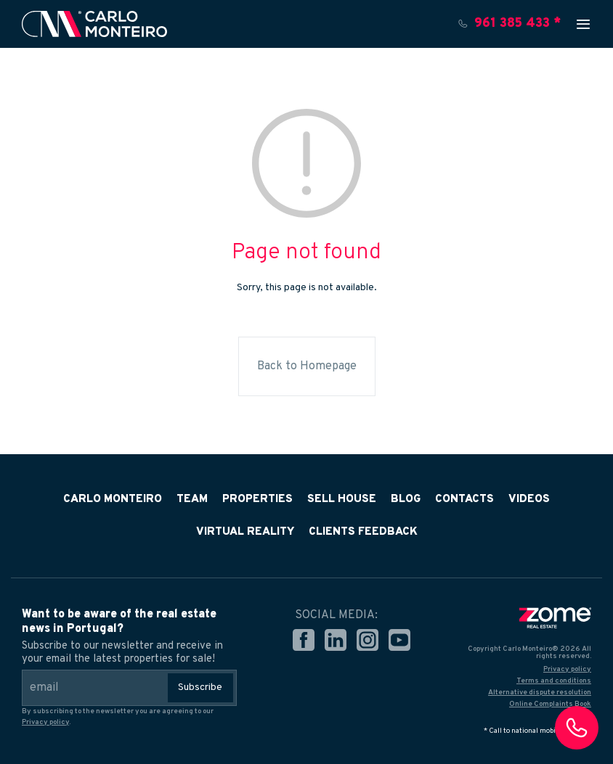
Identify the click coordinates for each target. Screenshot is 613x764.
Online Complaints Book (550, 704)
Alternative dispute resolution (539, 692)
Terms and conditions (553, 681)
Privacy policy (45, 722)
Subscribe (200, 687)
